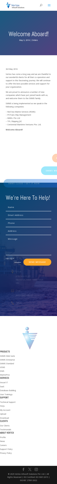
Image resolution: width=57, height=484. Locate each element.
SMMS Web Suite (7, 356)
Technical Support (8, 402)
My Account (5, 410)
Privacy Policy (6, 453)
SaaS (2, 386)
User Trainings (6, 394)
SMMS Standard (7, 363)
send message (37, 262)
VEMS (2, 367)
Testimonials (5, 429)
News (2, 441)
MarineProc (5, 375)
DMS (2, 371)
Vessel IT (4, 382)
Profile (3, 437)
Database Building (8, 390)
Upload (3, 414)
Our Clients (5, 425)
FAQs (2, 406)
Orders (35, 40)
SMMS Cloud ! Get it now (25, 183)
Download (4, 418)
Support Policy (6, 449)
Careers (3, 445)
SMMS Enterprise (7, 359)
